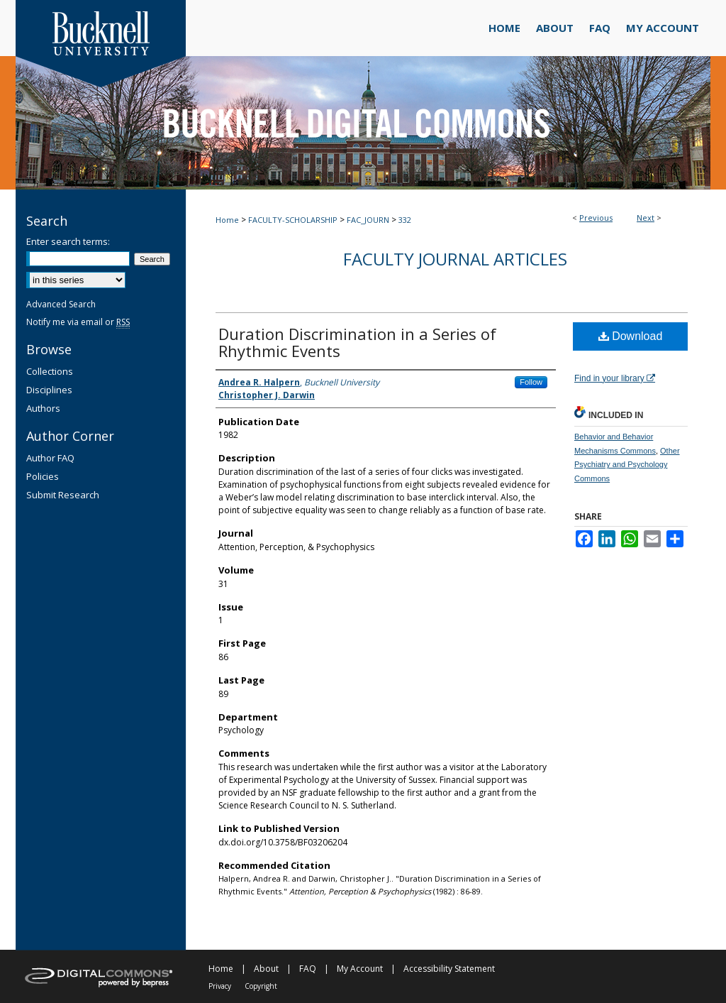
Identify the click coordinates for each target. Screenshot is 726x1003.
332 (404, 219)
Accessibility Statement (449, 969)
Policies (42, 476)
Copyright (261, 986)
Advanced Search (61, 304)
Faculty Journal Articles (455, 258)
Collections (49, 371)
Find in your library (614, 378)
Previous (596, 217)
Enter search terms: (68, 241)
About (266, 969)
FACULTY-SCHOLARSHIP (292, 219)
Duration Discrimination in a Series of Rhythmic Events (357, 342)
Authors (43, 408)
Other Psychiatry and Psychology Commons (627, 464)
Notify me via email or (78, 322)
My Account (360, 969)
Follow (531, 382)
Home (227, 219)
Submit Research (62, 494)
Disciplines (49, 389)
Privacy (219, 986)
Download (630, 336)
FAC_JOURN (368, 219)
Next (645, 217)
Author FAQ (50, 457)
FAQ (307, 969)
